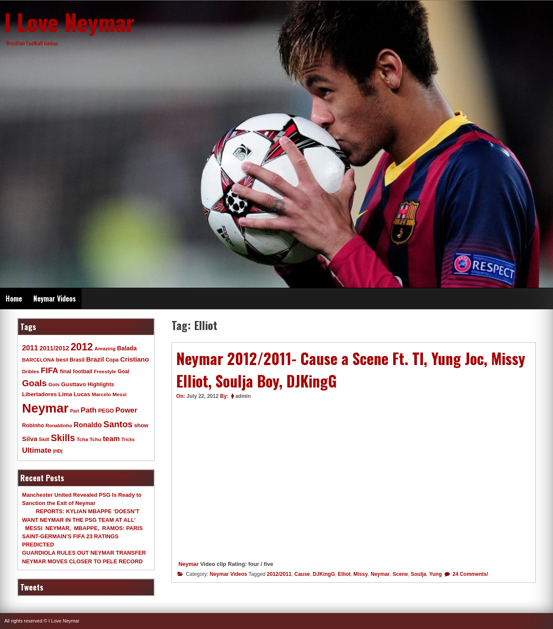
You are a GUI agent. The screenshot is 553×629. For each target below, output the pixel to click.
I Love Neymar (69, 21)
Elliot (344, 574)
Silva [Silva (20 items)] (29, 438)
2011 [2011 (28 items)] (30, 348)
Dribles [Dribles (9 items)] (30, 371)
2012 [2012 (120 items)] (81, 347)
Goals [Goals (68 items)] (34, 383)
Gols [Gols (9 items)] (54, 384)
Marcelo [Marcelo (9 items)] (101, 394)
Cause (302, 574)
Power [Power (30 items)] (126, 410)
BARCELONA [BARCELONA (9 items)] (38, 359)
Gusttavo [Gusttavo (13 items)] (73, 384)
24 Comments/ (469, 574)
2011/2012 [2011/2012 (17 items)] (54, 348)
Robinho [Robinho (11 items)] (33, 426)
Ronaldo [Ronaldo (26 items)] (88, 425)
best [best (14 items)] (62, 359)
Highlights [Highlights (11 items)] (101, 384)
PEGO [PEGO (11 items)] (106, 411)
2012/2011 (279, 574)
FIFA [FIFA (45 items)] (49, 370)
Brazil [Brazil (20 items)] (95, 359)
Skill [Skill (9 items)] (44, 439)
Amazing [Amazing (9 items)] (105, 348)
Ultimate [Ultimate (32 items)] (36, 450)
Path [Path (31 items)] (88, 410)
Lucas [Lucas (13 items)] (81, 394)
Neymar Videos (54, 298)
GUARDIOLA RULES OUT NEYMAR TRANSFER (84, 553)
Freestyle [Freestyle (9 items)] (105, 371)
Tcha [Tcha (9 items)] (82, 439)
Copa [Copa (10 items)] (111, 360)
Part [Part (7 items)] (74, 410)
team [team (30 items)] (111, 439)
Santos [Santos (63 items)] (118, 424)
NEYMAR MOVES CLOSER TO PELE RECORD (82, 561)
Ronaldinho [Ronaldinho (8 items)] (59, 425)
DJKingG (324, 574)
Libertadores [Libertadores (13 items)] (39, 394)
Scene (400, 574)
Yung (435, 574)
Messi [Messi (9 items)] (119, 394)
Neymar (188, 564)
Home (14, 298)
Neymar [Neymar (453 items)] (45, 408)
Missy (360, 574)
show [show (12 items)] (141, 425)
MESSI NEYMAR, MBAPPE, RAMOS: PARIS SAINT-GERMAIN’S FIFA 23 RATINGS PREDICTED (82, 536)
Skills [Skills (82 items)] (63, 438)
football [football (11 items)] (82, 372)
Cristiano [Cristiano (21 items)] (134, 359)
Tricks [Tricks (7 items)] (128, 439)
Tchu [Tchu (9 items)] (95, 439)
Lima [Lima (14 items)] (65, 394)
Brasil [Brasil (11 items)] (77, 360)
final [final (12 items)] (65, 371)
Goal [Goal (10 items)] (123, 372)
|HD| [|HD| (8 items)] (58, 451)
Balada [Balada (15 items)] (127, 348)
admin (243, 396)
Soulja (418, 574)
